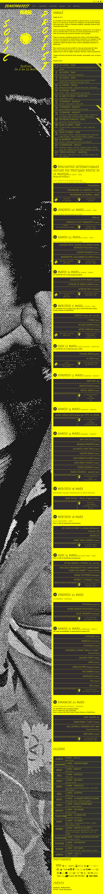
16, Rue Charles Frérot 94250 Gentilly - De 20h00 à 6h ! (90, 691)
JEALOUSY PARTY (89, 657)
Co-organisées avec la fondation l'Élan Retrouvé (69, 182)
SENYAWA (90, 604)
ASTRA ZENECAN (88, 329)
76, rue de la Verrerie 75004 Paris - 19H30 (91, 545)
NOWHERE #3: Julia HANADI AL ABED (80, 256)
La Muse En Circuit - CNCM (74, 349)
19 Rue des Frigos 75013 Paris (90, 200)
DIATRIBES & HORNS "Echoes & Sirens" (82, 651)
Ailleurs (62, 6)
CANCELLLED (91, 676)
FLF (94, 680)
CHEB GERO (91, 733)
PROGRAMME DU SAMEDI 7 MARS (84, 194)
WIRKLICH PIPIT (86, 666)
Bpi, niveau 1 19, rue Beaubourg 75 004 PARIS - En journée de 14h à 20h (91, 505)
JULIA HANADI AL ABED (86, 458)
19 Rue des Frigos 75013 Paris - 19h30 (90, 227)
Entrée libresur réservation (66, 200)
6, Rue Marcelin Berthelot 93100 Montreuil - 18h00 (91, 739)
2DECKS (94, 535)
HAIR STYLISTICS (89, 385)
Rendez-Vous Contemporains (72, 523)
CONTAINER (92, 636)
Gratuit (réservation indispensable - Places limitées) (67, 364)
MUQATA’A (90, 641)
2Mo (94, 685)
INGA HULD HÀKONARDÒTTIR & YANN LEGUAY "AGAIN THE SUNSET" (79, 569)
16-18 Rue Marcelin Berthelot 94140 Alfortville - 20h (90, 363)
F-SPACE (93, 320)
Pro (69, 6)
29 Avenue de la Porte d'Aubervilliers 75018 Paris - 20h (91, 335)
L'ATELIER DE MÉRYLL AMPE (83, 284)
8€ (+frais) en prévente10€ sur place (66, 262)
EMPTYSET (93, 381)
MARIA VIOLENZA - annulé (85, 471)
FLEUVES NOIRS (89, 453)
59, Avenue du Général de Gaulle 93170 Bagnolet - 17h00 (91, 478)
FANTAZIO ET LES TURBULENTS (82, 222)
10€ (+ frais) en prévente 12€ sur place (66, 334)
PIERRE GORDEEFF (88, 467)
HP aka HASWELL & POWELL (81, 563)
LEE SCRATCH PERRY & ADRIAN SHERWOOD (80, 529)
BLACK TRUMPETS (87, 613)
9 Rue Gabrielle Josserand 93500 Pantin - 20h (91, 294)
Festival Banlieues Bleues (75, 275)
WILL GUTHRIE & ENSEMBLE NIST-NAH (83, 728)
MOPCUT (86, 315)
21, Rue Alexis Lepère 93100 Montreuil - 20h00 (90, 618)
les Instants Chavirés (72, 708)
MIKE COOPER (91, 717)
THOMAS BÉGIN (89, 353)
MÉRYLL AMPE (89, 390)
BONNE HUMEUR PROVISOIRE (83, 608)
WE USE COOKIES (88, 324)
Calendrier (43, 6)
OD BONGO (91, 645)
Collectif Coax (72, 308)
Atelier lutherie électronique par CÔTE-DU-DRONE (77, 415)
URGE (93, 662)
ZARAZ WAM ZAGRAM (86, 540)
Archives (76, 6)
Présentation (93, 185)
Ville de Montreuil (71, 710)
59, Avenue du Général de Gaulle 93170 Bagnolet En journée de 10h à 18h (91, 421)
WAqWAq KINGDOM (88, 444)
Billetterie (53, 6)
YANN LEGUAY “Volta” (86, 721)
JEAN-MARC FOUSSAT (86, 462)
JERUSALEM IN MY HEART (84, 279)
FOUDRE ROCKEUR (88, 252)
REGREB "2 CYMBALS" (86, 579)
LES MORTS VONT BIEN (86, 448)
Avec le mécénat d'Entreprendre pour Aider (67, 180)
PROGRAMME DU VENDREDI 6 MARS (83, 190)
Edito (34, 6)
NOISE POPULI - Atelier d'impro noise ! (82, 498)
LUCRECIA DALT (88, 289)
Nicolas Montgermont (65, 889)
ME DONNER (90, 671)
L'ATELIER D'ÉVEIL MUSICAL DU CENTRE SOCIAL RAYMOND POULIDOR (79, 246)
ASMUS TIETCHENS (86, 575)
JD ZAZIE (92, 358)
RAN (95, 217)
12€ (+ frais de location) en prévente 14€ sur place (66, 295)
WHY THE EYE (89, 439)
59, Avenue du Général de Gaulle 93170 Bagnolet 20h (91, 397)
